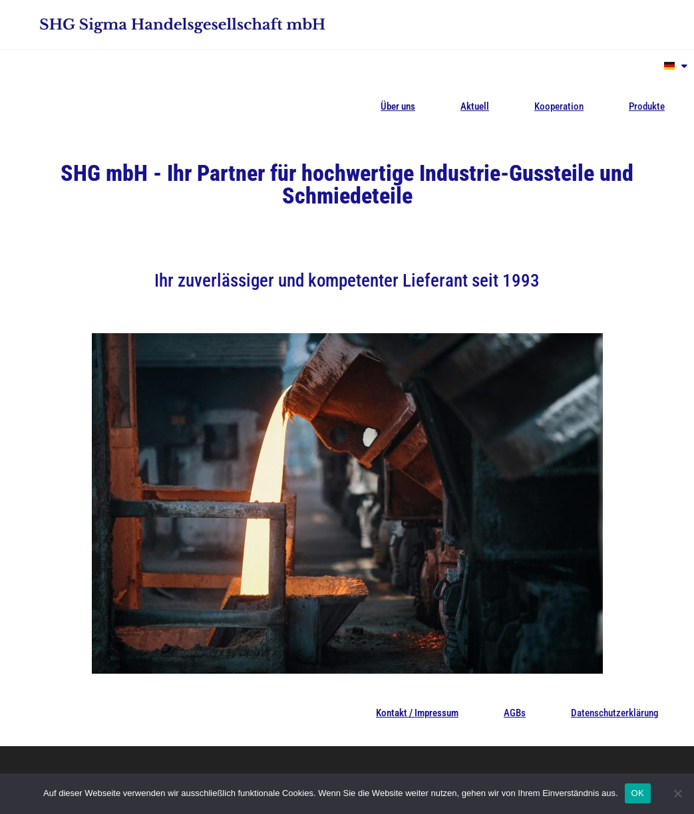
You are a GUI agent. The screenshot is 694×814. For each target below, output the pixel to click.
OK (637, 793)
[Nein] (677, 793)
